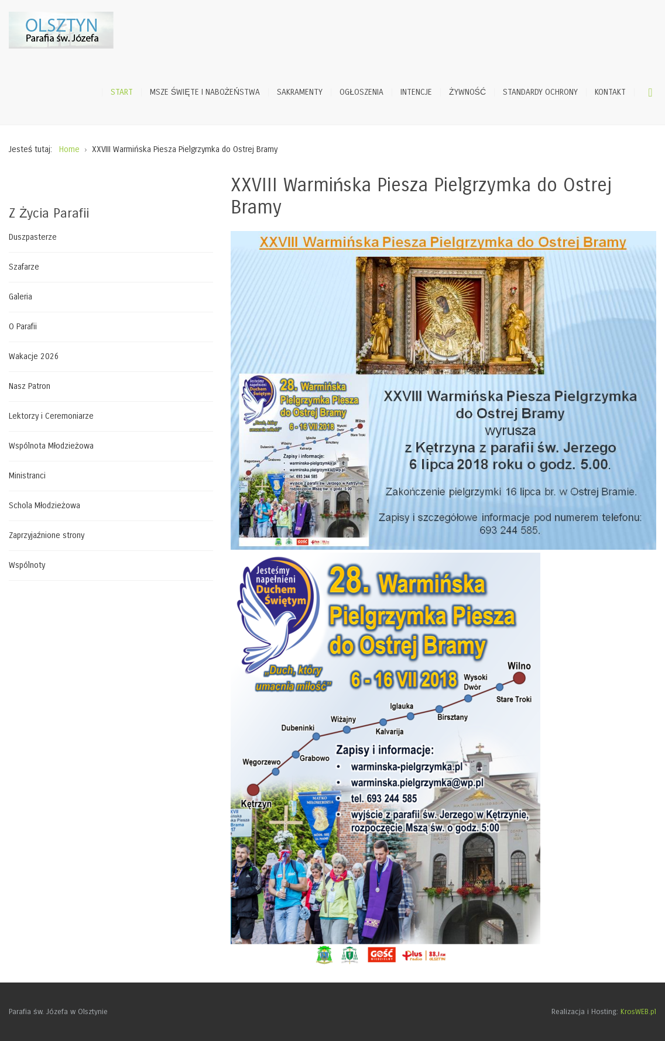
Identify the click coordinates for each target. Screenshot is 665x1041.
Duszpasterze (33, 237)
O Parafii (23, 327)
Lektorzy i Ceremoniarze (51, 416)
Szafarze (24, 267)
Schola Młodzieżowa (44, 506)
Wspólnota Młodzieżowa (51, 446)
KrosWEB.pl (638, 1011)
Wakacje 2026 (34, 356)
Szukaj (650, 92)
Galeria (20, 297)
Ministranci (27, 476)
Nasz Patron (29, 386)
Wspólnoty (27, 565)
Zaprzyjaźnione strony (46, 535)
